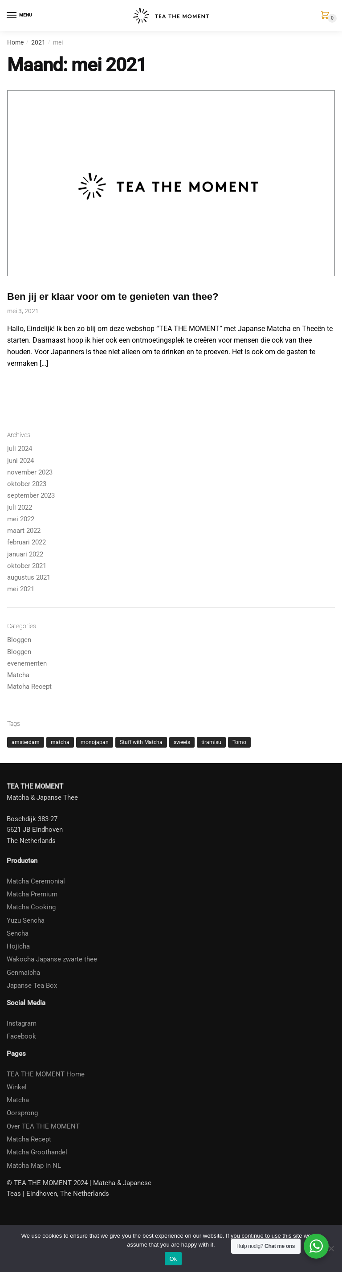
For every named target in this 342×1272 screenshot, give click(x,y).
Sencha (17, 933)
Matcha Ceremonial (36, 881)
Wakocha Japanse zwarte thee (52, 959)
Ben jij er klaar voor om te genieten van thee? (112, 296)
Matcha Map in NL (34, 1166)
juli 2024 (19, 449)
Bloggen (19, 640)
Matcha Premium (32, 894)
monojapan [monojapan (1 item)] (95, 742)
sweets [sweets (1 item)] (182, 742)
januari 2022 (25, 554)
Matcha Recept (29, 687)
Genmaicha (23, 973)
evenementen (27, 663)
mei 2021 (20, 589)
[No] (330, 1248)
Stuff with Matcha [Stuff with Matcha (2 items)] (141, 742)
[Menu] (12, 15)
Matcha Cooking (31, 907)
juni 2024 (20, 461)
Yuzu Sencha (26, 920)
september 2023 (31, 495)
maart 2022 (24, 531)
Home (15, 42)
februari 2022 (26, 542)
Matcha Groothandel (37, 1152)
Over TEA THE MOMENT (43, 1126)
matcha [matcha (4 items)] (60, 742)
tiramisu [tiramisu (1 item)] (211, 742)
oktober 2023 (26, 484)
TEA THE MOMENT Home (46, 1074)
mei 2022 (20, 519)
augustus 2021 (28, 577)
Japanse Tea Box (32, 986)
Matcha (18, 675)
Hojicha (18, 946)
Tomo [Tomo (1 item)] (239, 742)
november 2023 (30, 472)
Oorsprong (22, 1113)
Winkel (17, 1087)
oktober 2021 (26, 566)
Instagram (22, 1023)
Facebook (21, 1036)
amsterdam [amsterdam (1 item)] (26, 742)
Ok (173, 1259)
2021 (38, 42)
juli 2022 (19, 507)
